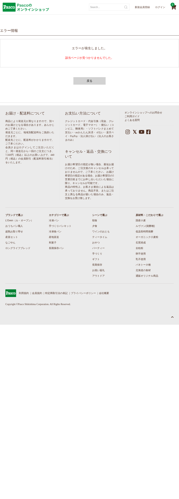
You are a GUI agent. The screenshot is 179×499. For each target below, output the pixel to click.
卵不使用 (141, 253)
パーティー (98, 248)
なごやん (10, 242)
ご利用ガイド (132, 116)
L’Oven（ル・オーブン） (19, 220)
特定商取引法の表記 (56, 293)
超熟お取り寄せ (14, 231)
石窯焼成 (141, 242)
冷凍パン (54, 220)
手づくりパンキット (60, 225)
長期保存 (97, 264)
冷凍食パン (55, 231)
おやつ (96, 242)
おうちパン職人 (14, 225)
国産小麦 (141, 220)
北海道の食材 (143, 270)
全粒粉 (139, 248)
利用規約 (24, 293)
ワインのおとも (101, 231)
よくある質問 (132, 120)
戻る (89, 80)
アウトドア (98, 275)
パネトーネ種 (143, 264)
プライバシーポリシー (83, 293)
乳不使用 (141, 259)
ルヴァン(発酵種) (145, 225)
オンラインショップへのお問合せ (143, 112)
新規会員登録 (142, 7)
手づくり (97, 253)
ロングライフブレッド (17, 248)
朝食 (94, 220)
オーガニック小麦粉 (147, 237)
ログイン (160, 7)
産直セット (11, 237)
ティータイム (99, 237)
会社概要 (104, 293)
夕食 (94, 225)
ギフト (96, 259)
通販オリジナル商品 (147, 275)
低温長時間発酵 (144, 231)
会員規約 (37, 293)
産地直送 (54, 237)
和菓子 (52, 242)
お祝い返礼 (98, 270)
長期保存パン (56, 248)
